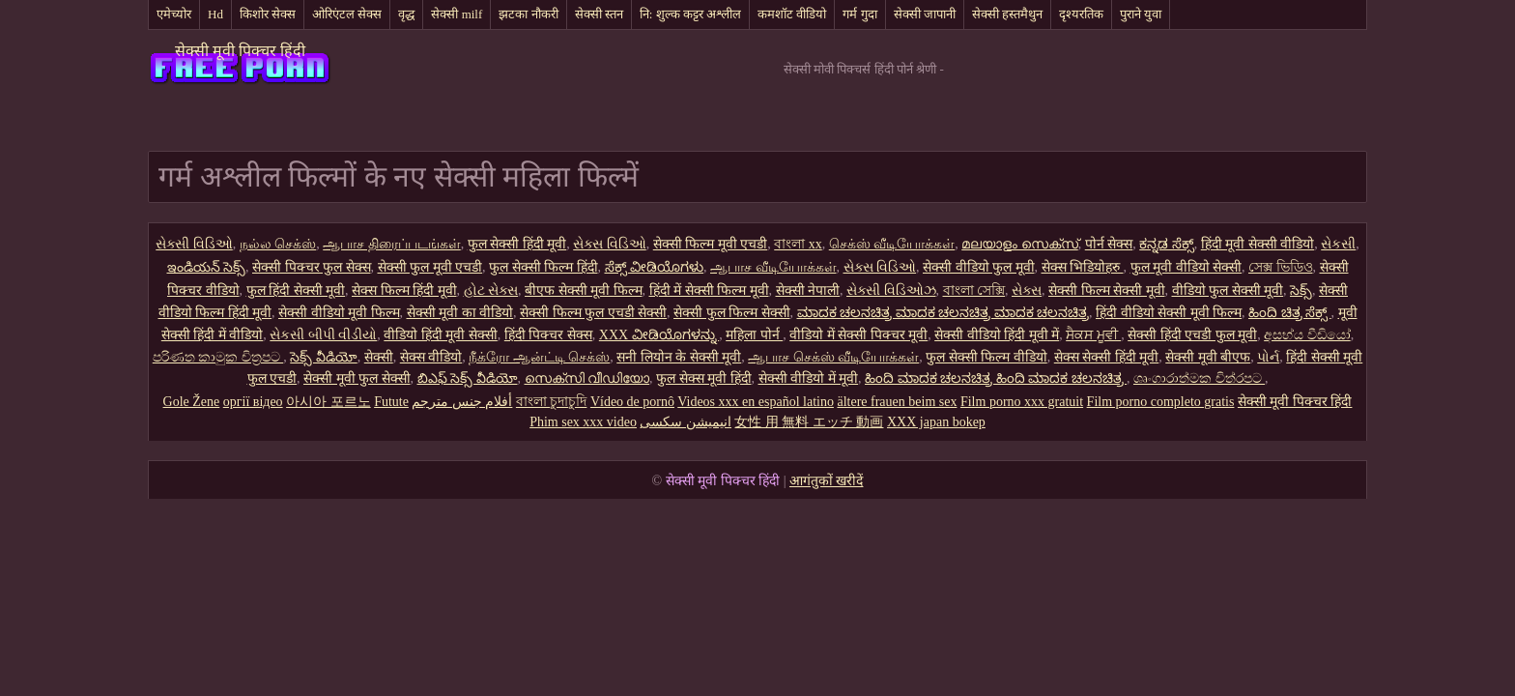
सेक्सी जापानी (925, 14)
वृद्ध (406, 14)
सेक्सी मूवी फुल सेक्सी (357, 378)
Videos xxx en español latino (755, 401)
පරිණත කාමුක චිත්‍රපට (218, 357)
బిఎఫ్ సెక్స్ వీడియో (467, 378)
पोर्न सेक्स (1109, 244)
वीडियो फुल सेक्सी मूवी (1228, 290)
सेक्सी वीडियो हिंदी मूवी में (996, 335)
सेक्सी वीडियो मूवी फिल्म (339, 312)
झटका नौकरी (528, 14)
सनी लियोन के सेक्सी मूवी (678, 357)
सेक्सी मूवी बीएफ (1207, 357)
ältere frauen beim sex (897, 401)
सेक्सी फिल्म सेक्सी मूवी (1106, 290)
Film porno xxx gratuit (1021, 401)
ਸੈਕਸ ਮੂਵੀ (1093, 335)
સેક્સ (1027, 290)
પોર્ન (1268, 357)
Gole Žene (191, 401)
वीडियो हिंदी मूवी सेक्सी (441, 335)
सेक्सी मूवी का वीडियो (460, 312)
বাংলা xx (798, 244)
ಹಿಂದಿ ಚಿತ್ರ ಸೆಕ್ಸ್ (1289, 312)
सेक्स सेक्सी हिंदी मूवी (1106, 357)
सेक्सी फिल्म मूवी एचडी (710, 244)
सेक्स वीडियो (431, 357)
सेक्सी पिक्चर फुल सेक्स (311, 267)
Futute (391, 401)
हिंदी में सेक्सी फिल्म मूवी (709, 290)
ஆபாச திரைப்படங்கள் (392, 244)
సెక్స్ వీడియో (323, 357)
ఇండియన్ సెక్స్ (206, 267)
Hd (215, 14)
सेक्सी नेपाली (808, 290)
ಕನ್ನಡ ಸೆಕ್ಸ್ (1166, 244)
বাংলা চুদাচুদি (551, 401)
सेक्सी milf (456, 14)
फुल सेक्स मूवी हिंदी (704, 378)
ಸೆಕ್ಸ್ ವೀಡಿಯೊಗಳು (654, 267)
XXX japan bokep (936, 422)
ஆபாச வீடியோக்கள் (773, 267)
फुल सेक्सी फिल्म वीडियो (986, 357)
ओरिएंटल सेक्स (347, 14)
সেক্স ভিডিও (1280, 267)
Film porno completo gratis (1161, 401)
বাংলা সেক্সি (974, 290)
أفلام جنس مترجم (462, 401)
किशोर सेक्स (268, 14)
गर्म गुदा (859, 14)
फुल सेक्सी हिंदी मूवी (517, 244)
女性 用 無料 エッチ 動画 (808, 422)
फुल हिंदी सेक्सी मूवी (296, 290)
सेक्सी (378, 357)
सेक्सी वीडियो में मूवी (808, 378)
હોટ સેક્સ (491, 290)
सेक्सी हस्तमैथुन (1007, 14)
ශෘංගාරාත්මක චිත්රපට (1199, 378)
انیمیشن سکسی (685, 422)
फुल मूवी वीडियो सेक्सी (1186, 267)
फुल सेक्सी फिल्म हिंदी (543, 267)
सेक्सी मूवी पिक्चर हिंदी (240, 51)
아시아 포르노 (328, 401)
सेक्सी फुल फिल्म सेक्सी (731, 312)
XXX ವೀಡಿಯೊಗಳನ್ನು (659, 335)
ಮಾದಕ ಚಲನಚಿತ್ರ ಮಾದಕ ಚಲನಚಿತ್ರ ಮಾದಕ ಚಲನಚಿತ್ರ (943, 312)
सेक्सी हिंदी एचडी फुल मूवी (1192, 335)
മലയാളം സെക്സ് (1019, 244)
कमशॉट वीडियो (792, 14)
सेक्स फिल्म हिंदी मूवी (404, 290)
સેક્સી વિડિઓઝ (891, 290)
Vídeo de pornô (632, 401)
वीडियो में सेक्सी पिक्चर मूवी (858, 335)
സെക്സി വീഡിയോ (587, 378)
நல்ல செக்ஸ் (278, 244)
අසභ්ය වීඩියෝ (1307, 335)
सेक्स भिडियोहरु (1083, 267)
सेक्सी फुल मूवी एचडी (430, 267)
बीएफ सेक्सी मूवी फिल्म (584, 290)
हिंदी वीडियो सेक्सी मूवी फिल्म (1169, 312)
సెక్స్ (1301, 290)
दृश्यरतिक (1081, 14)
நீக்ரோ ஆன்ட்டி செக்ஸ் (539, 357)
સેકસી (1338, 244)
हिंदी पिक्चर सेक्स (548, 335)
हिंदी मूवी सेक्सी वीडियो (1258, 244)
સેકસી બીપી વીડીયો (323, 335)
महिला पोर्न (754, 335)
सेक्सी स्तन (599, 14)
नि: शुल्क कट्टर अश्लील (690, 14)
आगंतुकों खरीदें (826, 481)
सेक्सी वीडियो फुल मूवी (979, 267)
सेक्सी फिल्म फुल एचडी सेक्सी (593, 312)
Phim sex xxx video (583, 422)
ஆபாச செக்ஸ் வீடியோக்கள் (833, 357)
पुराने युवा (1140, 14)
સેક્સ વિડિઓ (609, 244)
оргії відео (253, 401)
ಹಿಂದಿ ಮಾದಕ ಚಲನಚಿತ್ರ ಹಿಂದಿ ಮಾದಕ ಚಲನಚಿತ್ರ (996, 378)
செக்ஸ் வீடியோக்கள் (892, 244)
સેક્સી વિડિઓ (194, 244)
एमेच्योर (174, 14)
